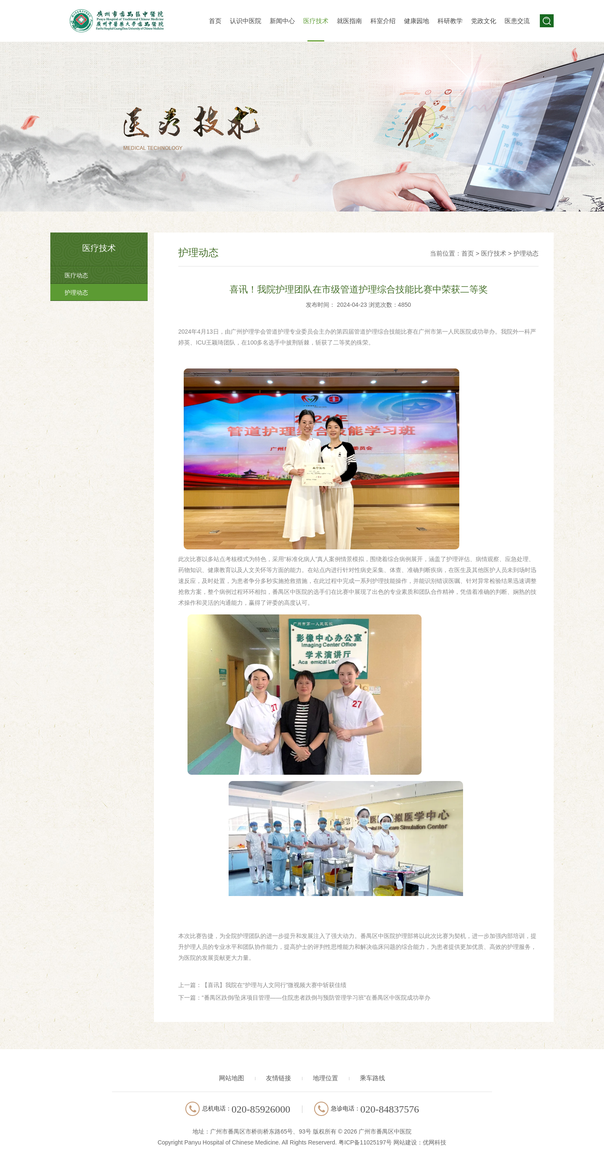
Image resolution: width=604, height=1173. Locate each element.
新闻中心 (282, 20)
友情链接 (278, 1078)
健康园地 (416, 20)
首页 (215, 20)
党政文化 (483, 20)
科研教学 (450, 20)
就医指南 (349, 20)
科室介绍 (383, 20)
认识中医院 (245, 20)
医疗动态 (76, 275)
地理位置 (325, 1078)
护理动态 (76, 292)
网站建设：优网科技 (419, 1142)
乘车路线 (372, 1078)
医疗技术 (315, 20)
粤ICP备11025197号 (365, 1142)
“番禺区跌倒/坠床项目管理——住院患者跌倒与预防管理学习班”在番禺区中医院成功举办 (316, 997)
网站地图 (231, 1078)
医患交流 (517, 20)
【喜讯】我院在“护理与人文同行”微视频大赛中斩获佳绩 (274, 985)
